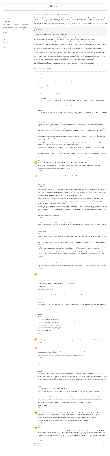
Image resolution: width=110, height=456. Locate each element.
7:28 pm (40, 440)
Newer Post (36, 445)
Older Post (105, 445)
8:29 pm (40, 311)
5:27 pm (40, 268)
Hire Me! (6, 22)
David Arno (40, 122)
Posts (5, 39)
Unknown (40, 345)
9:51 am (40, 407)
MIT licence (17, 29)
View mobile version (71, 448)
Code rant (55, 6)
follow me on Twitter (26, 49)
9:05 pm (40, 368)
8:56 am (40, 357)
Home (71, 445)
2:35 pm (40, 157)
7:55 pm (40, 299)
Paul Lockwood (41, 98)
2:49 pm (40, 180)
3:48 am (40, 106)
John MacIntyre (41, 76)
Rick (39, 425)
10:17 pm (40, 95)
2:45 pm (40, 170)
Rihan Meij (40, 337)
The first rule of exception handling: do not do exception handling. (52, 14)
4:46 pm (40, 227)
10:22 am (40, 333)
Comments (6, 42)
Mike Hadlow (40, 91)
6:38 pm (40, 383)
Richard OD (40, 160)
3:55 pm (40, 217)
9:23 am (40, 118)
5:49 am (40, 342)
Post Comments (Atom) (44, 451)
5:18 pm (40, 256)
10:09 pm (40, 87)
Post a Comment (37, 443)
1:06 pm (40, 422)
